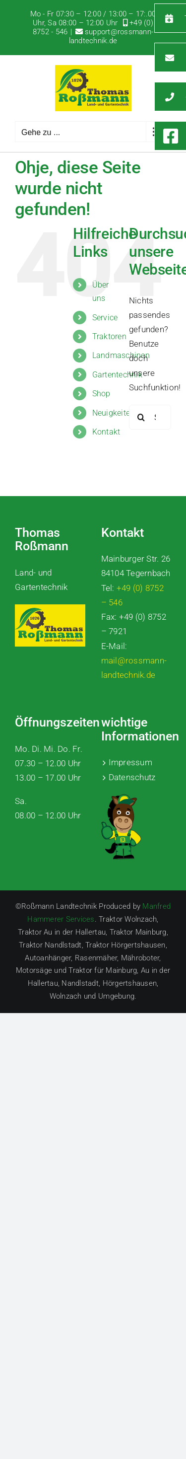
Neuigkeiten (113, 413)
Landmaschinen (121, 355)
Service (105, 317)
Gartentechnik (117, 374)
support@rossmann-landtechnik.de (111, 36)
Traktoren (109, 336)
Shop (101, 393)
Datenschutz (132, 777)
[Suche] (141, 417)
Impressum (130, 762)
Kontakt (106, 432)
